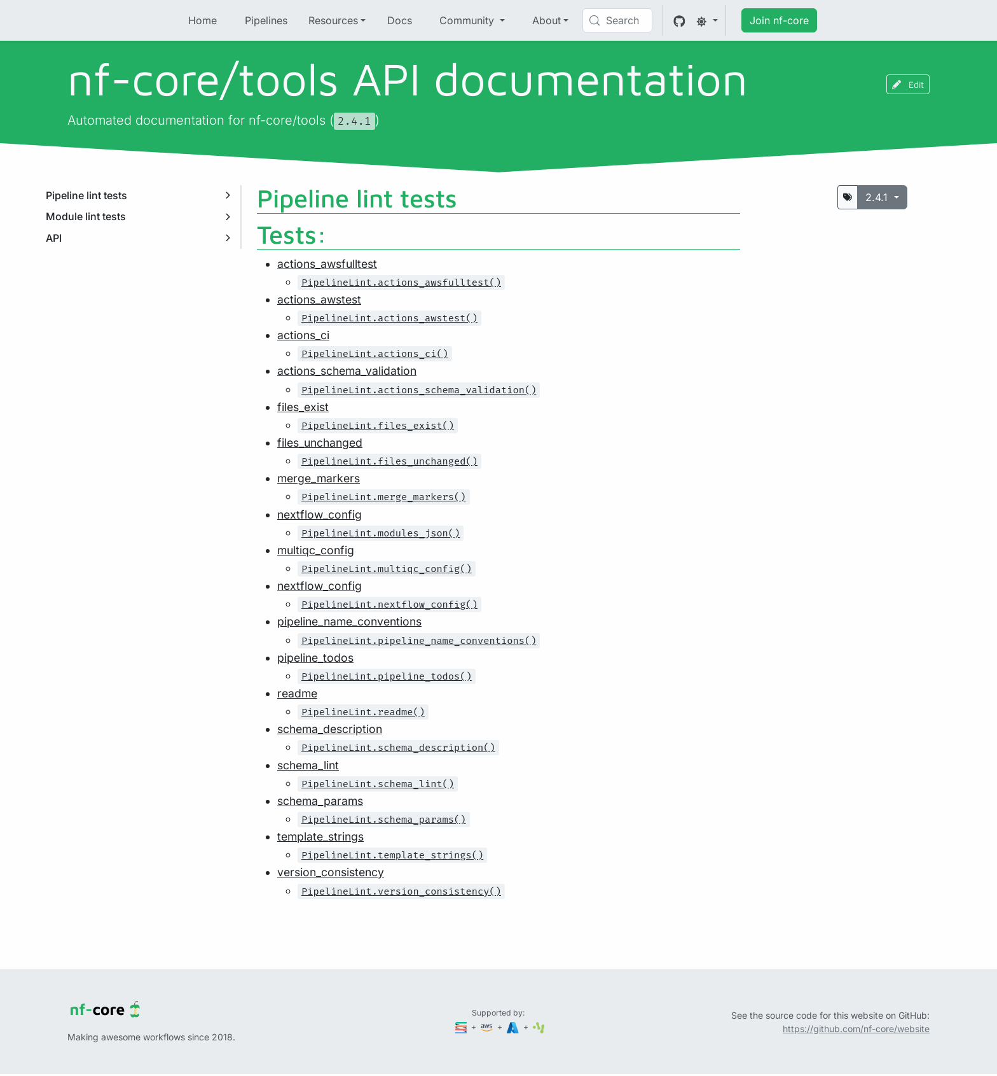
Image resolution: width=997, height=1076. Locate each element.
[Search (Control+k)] (617, 20)
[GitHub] (679, 20)
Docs (399, 20)
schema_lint (308, 765)
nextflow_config (319, 514)
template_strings (320, 836)
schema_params (320, 800)
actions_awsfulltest (327, 263)
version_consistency (330, 872)
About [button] (546, 20)
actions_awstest (319, 299)
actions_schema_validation (346, 370)
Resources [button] (333, 20)
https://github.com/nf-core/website (856, 1028)
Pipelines (266, 20)
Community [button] (468, 20)
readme (297, 693)
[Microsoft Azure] (514, 1026)
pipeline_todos (315, 657)
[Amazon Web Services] (488, 1026)
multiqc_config (315, 550)
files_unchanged (319, 442)
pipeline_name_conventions (349, 621)
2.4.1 (878, 197)
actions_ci (303, 335)
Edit (908, 84)
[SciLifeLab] (539, 1026)
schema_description (329, 729)
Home (202, 20)
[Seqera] (462, 1026)
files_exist (303, 407)
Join (779, 20)
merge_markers (318, 478)
